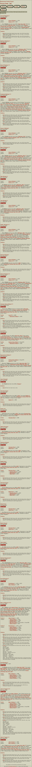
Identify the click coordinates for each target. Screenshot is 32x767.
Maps (13, 11)
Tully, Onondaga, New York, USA (8, 614)
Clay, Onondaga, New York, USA (11, 587)
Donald (13, 621)
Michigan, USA (22, 49)
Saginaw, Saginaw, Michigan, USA (11, 137)
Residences (2, 11)
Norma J (13, 628)
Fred (11, 583)
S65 (3, 33)
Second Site (14, 766)
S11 (3, 36)
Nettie (28, 395)
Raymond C (14, 316)
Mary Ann (13, 622)
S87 (3, 326)
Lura (6, 310)
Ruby (12, 473)
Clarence (13, 471)
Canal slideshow (8, 11)
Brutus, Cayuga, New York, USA (20, 104)
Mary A (12, 584)
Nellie (11, 448)
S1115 (4, 645)
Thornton (27, 413)
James (13, 627)
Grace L (11, 21)
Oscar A (12, 20)
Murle (12, 472)
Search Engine (3, 13)
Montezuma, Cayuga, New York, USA (16, 50)
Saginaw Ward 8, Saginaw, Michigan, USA (14, 74)
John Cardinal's (10, 766)
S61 (3, 60)
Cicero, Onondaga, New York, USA (14, 609)
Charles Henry (5, 336)
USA (20, 263)
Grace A (13, 630)
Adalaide (13, 620)
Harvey (13, 623)
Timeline (17, 11)
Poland (19, 383)
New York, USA (21, 24)
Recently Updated (23, 11)
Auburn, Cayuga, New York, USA (20, 309)
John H (15, 607)
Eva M (13, 629)
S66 (3, 57)
